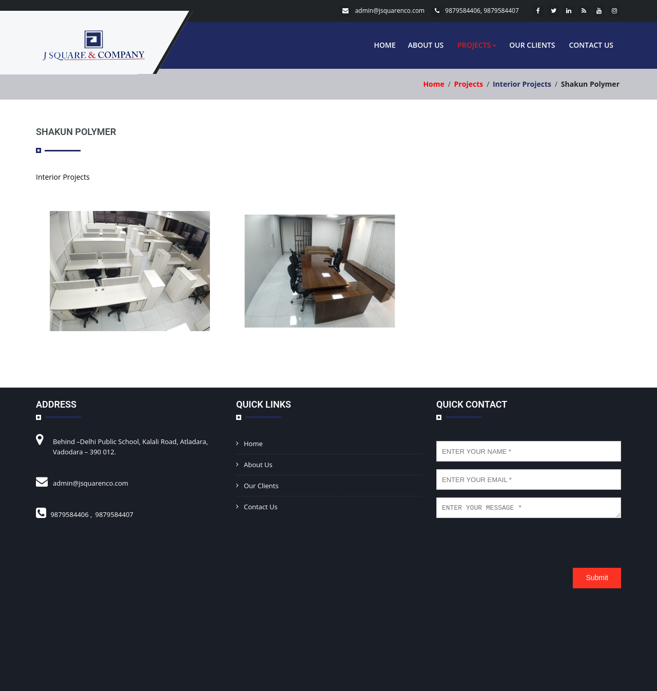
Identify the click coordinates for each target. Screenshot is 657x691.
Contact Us (591, 45)
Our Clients (532, 45)
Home (384, 45)
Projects (477, 45)
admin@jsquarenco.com (390, 10)
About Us (426, 45)
